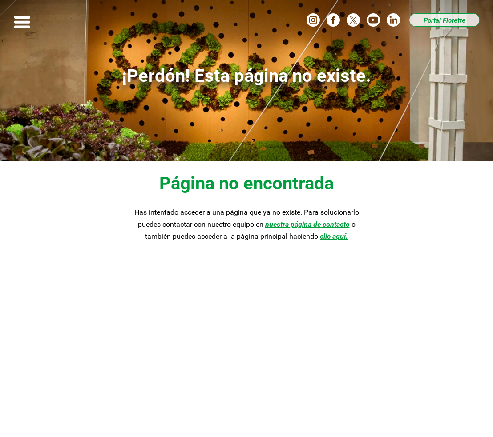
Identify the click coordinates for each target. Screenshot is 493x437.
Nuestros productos (73, 341)
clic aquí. (334, 236)
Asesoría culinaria (71, 355)
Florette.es (348, 418)
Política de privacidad (210, 418)
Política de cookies (288, 418)
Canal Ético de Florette (78, 384)
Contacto (162, 369)
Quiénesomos (172, 355)
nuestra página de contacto (307, 224)
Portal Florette (444, 20)
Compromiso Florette (181, 341)
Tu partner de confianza (80, 369)
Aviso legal (144, 418)
